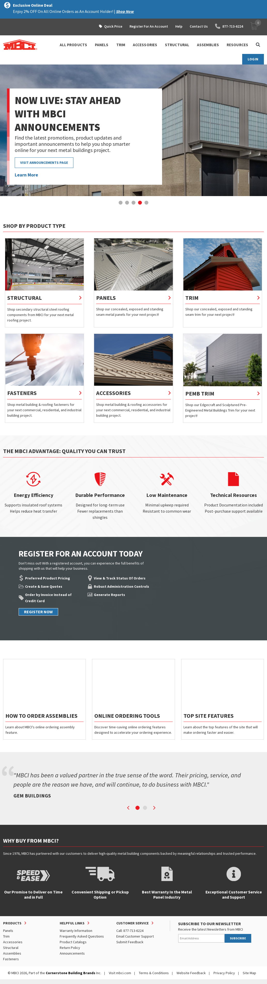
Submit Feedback (129, 942)
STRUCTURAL (177, 44)
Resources (237, 44)
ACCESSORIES (145, 44)
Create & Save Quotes (43, 586)
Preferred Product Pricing (47, 578)
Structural (10, 947)
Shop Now (125, 11)
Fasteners (11, 959)
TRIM (120, 44)
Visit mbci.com (120, 973)
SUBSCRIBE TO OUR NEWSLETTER (209, 923)
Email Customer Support (135, 936)
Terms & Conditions (154, 973)
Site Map (249, 973)
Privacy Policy (224, 973)
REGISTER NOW (38, 611)
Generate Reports (109, 594)
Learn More (26, 175)
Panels (8, 930)
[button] (121, 203)
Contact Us (199, 26)
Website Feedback (191, 973)
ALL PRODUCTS (73, 44)
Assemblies (12, 953)
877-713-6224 (229, 26)
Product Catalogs (73, 942)
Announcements (72, 953)
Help (178, 26)
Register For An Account (148, 26)
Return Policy (70, 947)
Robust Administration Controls (121, 586)
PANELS (102, 44)
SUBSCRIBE (238, 938)
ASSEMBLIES (208, 44)
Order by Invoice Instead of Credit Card (48, 597)
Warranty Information (76, 930)
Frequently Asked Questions (82, 936)
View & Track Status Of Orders (120, 578)
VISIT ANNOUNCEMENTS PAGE (44, 162)
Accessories (12, 942)
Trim (6, 936)
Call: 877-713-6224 (129, 930)
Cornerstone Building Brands (70, 973)
